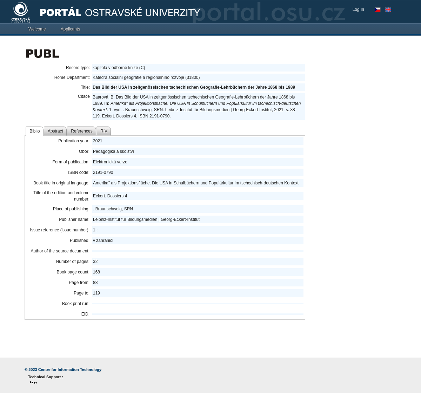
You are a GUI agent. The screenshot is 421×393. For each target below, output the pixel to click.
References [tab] (81, 131)
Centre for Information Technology (69, 369)
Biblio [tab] (34, 131)
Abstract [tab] (55, 131)
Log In (358, 9)
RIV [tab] (103, 131)
